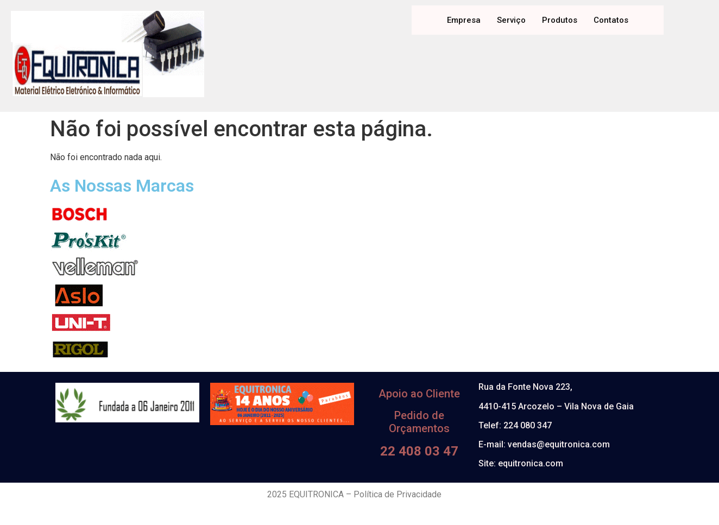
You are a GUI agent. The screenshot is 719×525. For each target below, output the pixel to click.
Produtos (559, 20)
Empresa (464, 20)
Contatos (611, 20)
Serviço (511, 20)
